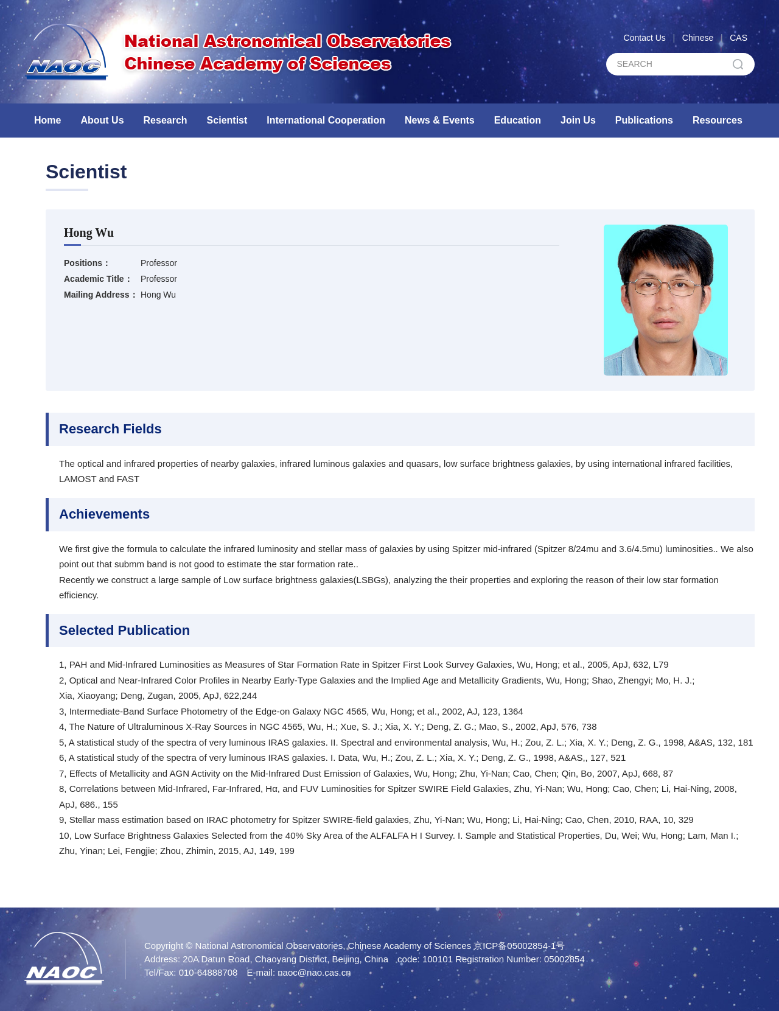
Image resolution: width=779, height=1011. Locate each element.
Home (47, 120)
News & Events (440, 120)
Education (517, 120)
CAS (738, 38)
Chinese (697, 38)
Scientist (227, 120)
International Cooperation (326, 120)
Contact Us (645, 38)
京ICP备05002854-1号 (519, 945)
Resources (717, 120)
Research (165, 120)
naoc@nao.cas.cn (314, 972)
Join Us (578, 120)
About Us (102, 120)
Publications (644, 120)
